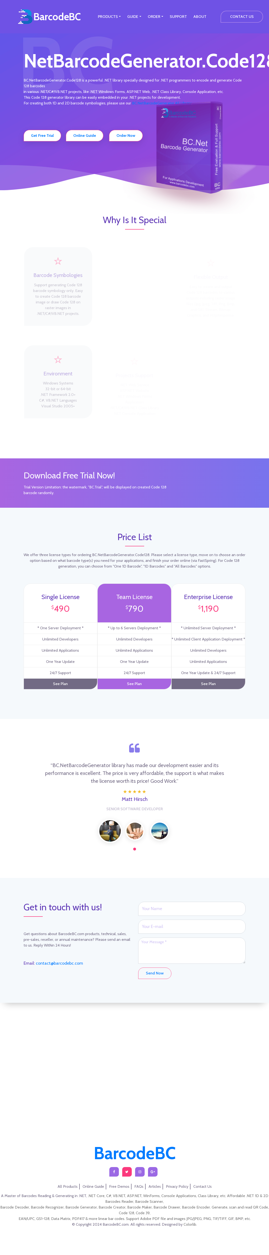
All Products (68, 1186)
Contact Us (202, 1186)
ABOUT (199, 16)
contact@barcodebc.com (59, 955)
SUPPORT (178, 16)
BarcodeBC (57, 17)
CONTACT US (242, 16)
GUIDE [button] (132, 16)
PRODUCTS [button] (108, 16)
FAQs (138, 1186)
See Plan (60, 676)
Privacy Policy (177, 1186)
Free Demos (119, 1186)
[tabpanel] (110, 823)
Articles (154, 1186)
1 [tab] (134, 841)
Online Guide (93, 1186)
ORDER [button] (154, 16)
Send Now (155, 965)
